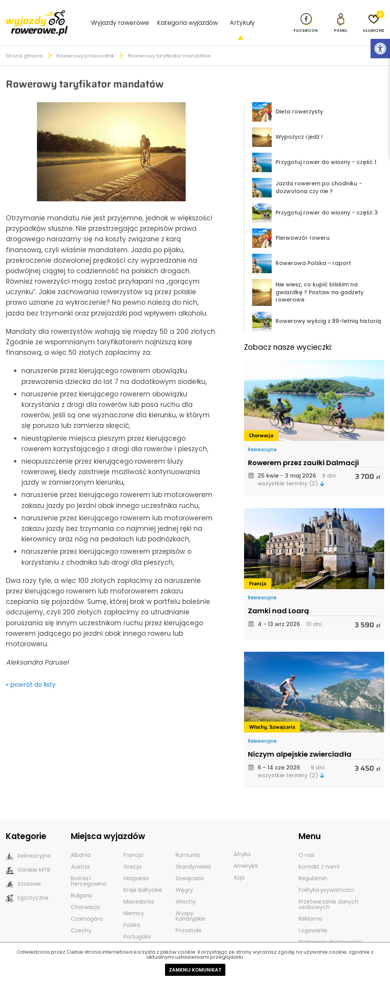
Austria (80, 854)
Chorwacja (261, 423)
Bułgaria (81, 883)
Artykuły (242, 16)
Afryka (242, 842)
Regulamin (313, 866)
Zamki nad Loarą (278, 598)
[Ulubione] (373, 16)
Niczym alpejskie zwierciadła (299, 741)
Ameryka (246, 853)
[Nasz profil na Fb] (305, 16)
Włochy (258, 714)
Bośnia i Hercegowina (88, 868)
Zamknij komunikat (195, 970)
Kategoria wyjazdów (187, 16)
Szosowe (23, 871)
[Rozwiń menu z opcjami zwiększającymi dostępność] (380, 48)
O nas (306, 842)
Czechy (81, 918)
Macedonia (138, 889)
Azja (239, 865)
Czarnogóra (87, 906)
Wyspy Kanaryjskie (191, 903)
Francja (257, 571)
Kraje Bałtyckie (142, 877)
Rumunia (188, 842)
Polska (131, 912)
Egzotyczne (27, 885)
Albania (81, 842)
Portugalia (137, 924)
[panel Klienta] (340, 16)
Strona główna (24, 43)
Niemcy (133, 901)
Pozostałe (189, 918)
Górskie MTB (28, 857)
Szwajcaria (282, 714)
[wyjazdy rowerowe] (37, 15)
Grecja (132, 854)
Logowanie (313, 918)
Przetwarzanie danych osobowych (328, 892)
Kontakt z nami (319, 854)
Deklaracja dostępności (330, 929)
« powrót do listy (31, 672)
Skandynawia (193, 854)
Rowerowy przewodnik (85, 43)
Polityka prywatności (326, 877)
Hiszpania (136, 866)
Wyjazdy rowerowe (120, 16)
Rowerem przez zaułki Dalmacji (303, 450)
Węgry (184, 877)
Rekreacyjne (262, 437)
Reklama (310, 906)
